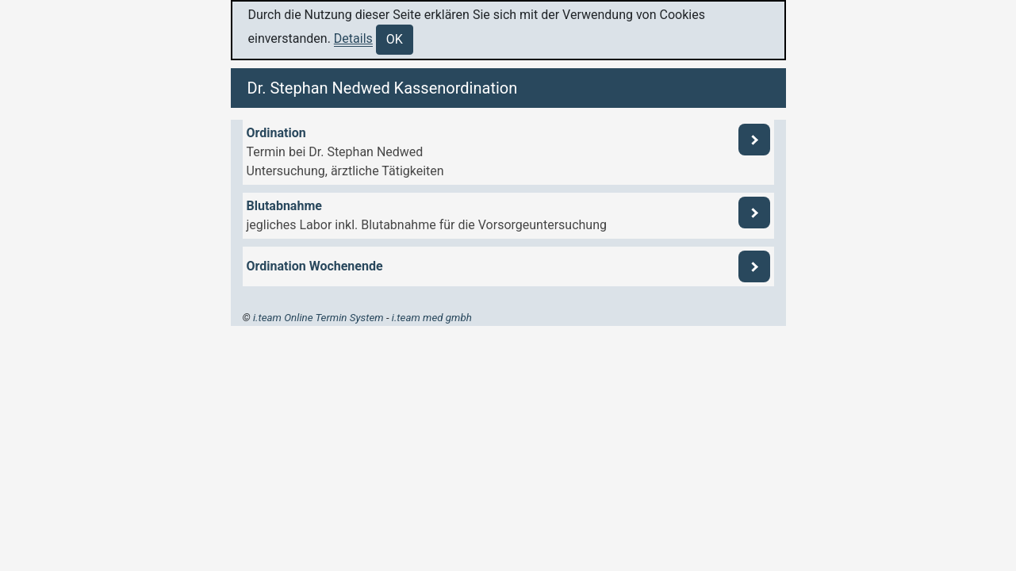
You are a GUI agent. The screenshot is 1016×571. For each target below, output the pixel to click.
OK (394, 39)
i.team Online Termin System (318, 318)
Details (353, 38)
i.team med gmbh (432, 318)
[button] (508, 152)
